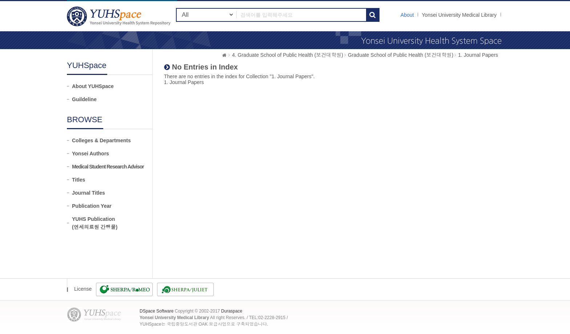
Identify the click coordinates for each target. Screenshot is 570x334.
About (407, 15)
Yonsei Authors (90, 153)
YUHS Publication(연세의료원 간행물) (94, 223)
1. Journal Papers (478, 55)
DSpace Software (156, 311)
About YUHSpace (93, 86)
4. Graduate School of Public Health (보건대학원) (287, 55)
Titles (78, 180)
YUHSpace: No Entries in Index (119, 16)
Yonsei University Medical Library (459, 15)
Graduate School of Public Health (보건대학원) (400, 55)
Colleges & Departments (101, 140)
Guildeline (84, 99)
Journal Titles (88, 193)
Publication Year (92, 206)
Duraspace (231, 311)
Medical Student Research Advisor (108, 167)
